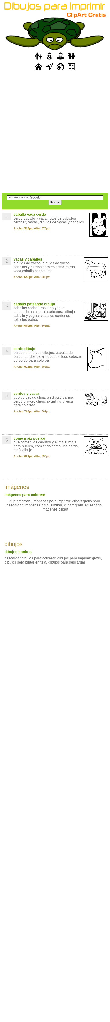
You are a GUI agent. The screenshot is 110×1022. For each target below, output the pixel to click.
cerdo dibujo (24, 349)
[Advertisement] (55, 132)
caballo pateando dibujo (34, 304)
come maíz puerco (29, 438)
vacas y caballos (28, 259)
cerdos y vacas (27, 394)
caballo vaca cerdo (30, 214)
